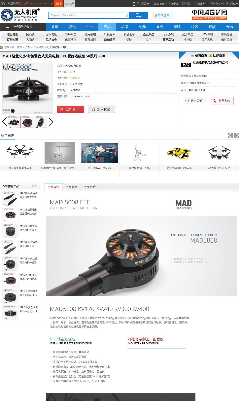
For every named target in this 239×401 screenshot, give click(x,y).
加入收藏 (103, 109)
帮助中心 (215, 3)
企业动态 (148, 34)
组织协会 (51, 39)
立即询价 (73, 109)
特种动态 (70, 34)
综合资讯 (12, 34)
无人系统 (168, 34)
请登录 (58, 3)
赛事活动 (168, 39)
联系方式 (224, 100)
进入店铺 (196, 100)
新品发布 (129, 34)
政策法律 (70, 39)
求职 (194, 27)
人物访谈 (31, 39)
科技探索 (109, 34)
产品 (107, 27)
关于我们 (186, 3)
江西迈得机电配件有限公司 (211, 62)
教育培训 (90, 39)
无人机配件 (53, 47)
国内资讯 (31, 34)
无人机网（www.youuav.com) (35, 3)
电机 (65, 47)
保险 (129, 39)
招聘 (177, 27)
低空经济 (226, 39)
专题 (229, 27)
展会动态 (187, 34)
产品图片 (90, 187)
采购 (142, 27)
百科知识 (12, 39)
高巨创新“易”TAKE (139, 167)
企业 (89, 27)
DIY (148, 39)
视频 (212, 27)
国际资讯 (51, 34)
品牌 (124, 27)
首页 (54, 27)
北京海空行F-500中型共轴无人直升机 (62, 167)
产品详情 (53, 187)
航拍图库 (109, 39)
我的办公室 (158, 3)
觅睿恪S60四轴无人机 (179, 167)
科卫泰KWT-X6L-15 (99, 167)
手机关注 (141, 3)
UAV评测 (207, 34)
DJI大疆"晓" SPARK (219, 167)
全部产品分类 (23, 26)
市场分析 (226, 34)
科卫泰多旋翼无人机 (20, 167)
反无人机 (207, 39)
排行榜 (188, 39)
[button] (51, 122)
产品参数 (72, 187)
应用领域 (90, 34)
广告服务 (200, 3)
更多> (35, 186)
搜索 (138, 15)
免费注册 (69, 3)
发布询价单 (161, 15)
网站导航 (231, 3)
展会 (159, 27)
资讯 (72, 27)
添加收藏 (174, 3)
